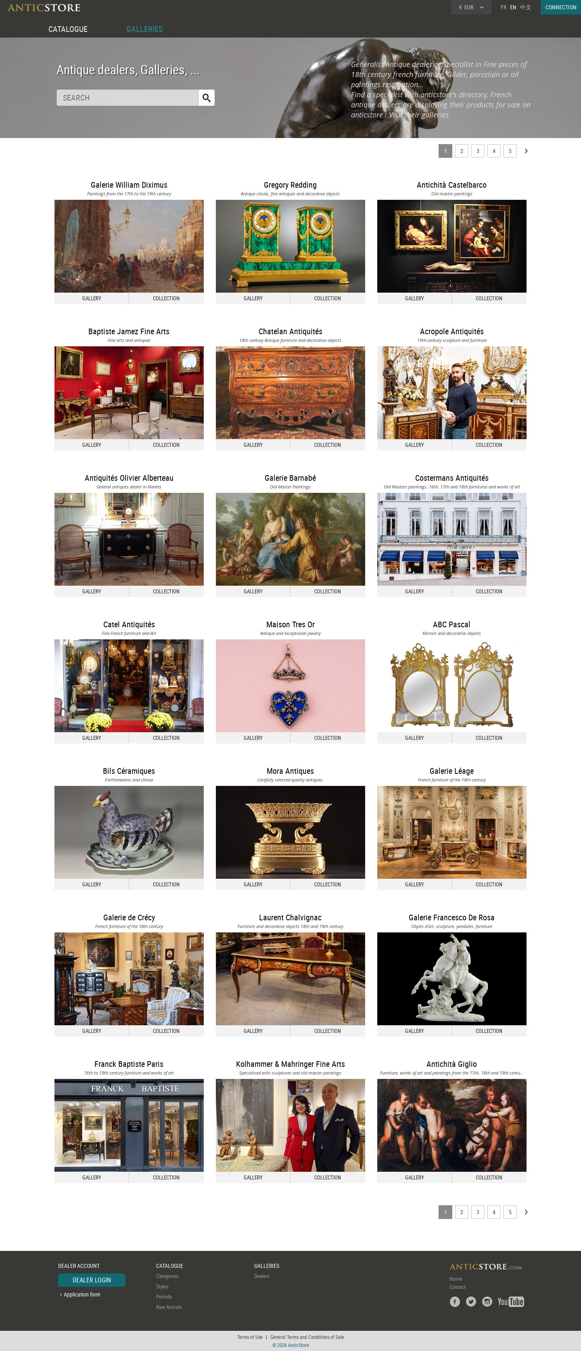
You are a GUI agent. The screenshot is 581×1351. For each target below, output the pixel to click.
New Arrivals (169, 1307)
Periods (164, 1296)
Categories (167, 1276)
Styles (162, 1286)
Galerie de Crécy (129, 917)
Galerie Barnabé (290, 477)
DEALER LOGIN (92, 1280)
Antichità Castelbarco (452, 184)
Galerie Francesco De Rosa (452, 917)
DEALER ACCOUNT (79, 1265)
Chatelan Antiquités (290, 331)
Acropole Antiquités (452, 331)
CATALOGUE (68, 28)
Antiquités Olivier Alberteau (129, 477)
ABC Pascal (451, 624)
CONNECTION (561, 7)
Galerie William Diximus (129, 184)
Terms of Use (250, 1337)
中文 (525, 7)
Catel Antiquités (129, 624)
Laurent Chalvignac (290, 917)
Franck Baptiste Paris (128, 1063)
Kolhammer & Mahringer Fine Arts (290, 1063)
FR (503, 7)
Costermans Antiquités (452, 477)
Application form (82, 1294)
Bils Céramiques (129, 770)
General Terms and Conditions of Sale (307, 1337)
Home (455, 1278)
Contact (457, 1286)
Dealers (262, 1276)
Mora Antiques (290, 770)
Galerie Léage (452, 770)
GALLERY (91, 298)
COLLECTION (166, 298)
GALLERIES (144, 28)
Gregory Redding (290, 184)
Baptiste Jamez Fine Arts (128, 331)
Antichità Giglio (451, 1063)
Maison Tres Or (290, 624)
